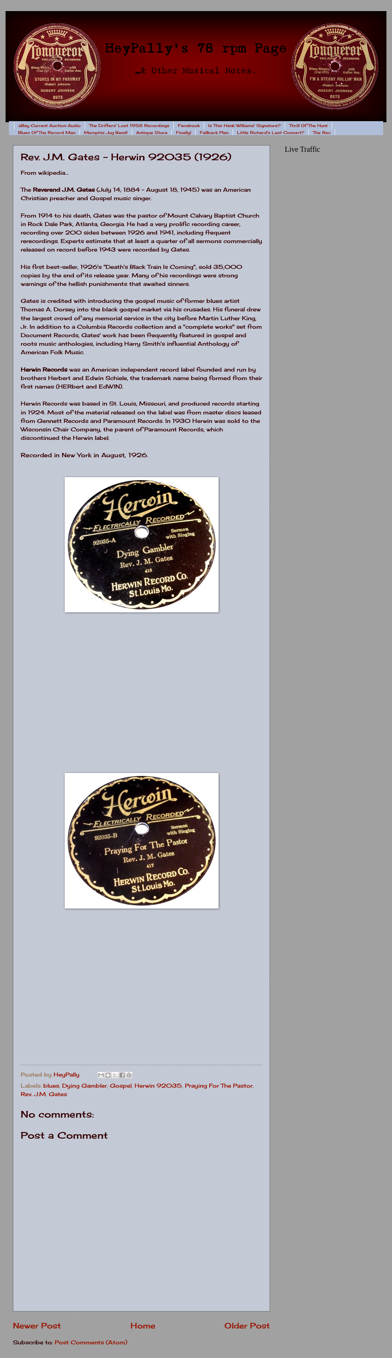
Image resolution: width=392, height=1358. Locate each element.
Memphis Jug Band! (106, 132)
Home (143, 1325)
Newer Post (37, 1325)
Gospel (121, 1085)
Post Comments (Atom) (91, 1342)
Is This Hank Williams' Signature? (244, 125)
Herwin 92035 (158, 1085)
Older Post (247, 1325)
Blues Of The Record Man (46, 132)
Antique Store (152, 132)
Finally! (183, 132)
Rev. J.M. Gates (44, 1094)
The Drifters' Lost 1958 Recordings (129, 125)
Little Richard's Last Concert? (270, 132)
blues (51, 1085)
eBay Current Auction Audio (49, 125)
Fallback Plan (214, 132)
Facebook (189, 125)
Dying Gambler (84, 1085)
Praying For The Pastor (219, 1085)
